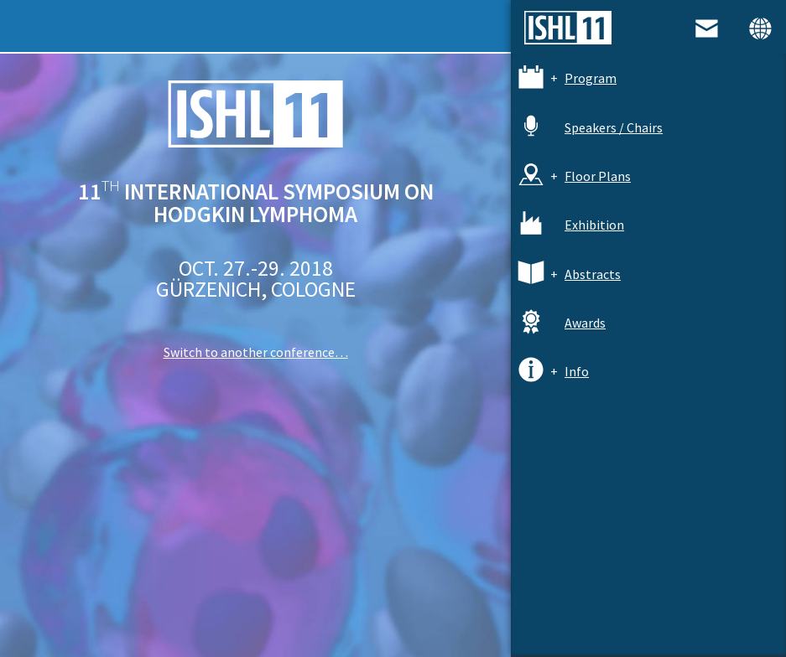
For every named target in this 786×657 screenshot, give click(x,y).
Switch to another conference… (256, 352)
